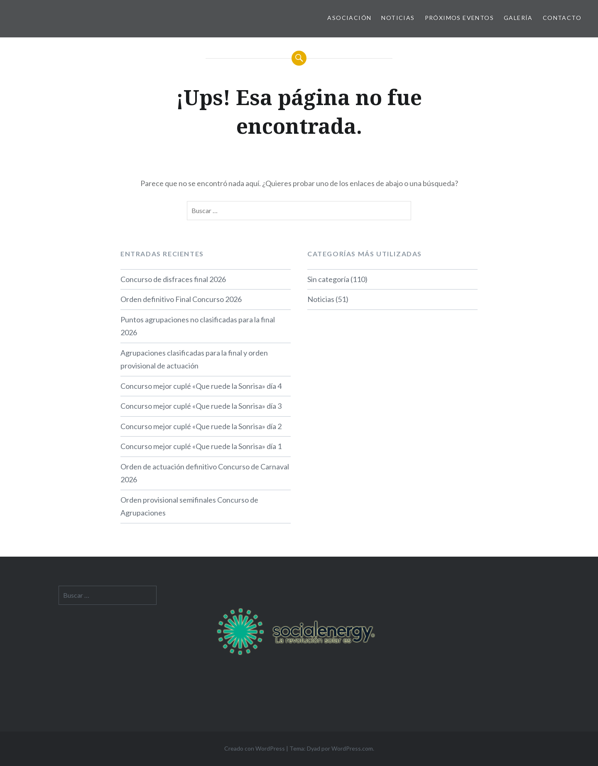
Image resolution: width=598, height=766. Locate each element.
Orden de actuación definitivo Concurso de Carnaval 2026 (204, 473)
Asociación (349, 17)
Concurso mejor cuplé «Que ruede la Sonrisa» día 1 (201, 446)
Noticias (397, 17)
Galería (518, 17)
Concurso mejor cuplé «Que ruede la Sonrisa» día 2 (201, 426)
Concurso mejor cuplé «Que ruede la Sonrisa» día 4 (201, 385)
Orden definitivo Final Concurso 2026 (181, 299)
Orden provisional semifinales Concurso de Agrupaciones (189, 506)
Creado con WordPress (254, 748)
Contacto (562, 17)
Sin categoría (328, 279)
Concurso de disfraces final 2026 (173, 279)
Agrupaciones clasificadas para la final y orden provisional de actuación (194, 359)
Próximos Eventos (459, 17)
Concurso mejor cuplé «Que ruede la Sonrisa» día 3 (201, 405)
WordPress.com (352, 748)
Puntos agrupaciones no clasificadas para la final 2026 (197, 326)
